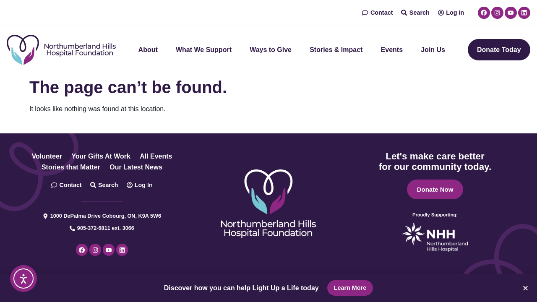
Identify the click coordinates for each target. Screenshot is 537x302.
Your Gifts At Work (100, 156)
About (148, 49)
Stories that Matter (70, 167)
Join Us (433, 49)
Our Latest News (135, 167)
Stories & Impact (336, 49)
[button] (525, 288)
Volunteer (46, 156)
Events (392, 49)
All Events (156, 156)
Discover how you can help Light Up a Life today (241, 288)
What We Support (204, 49)
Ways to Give (271, 49)
